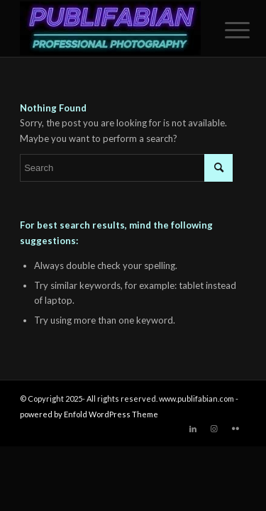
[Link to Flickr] (235, 428)
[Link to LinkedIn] (193, 428)
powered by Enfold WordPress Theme (89, 414)
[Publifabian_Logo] (110, 28)
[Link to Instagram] (214, 428)
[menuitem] (226, 29)
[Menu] (226, 29)
